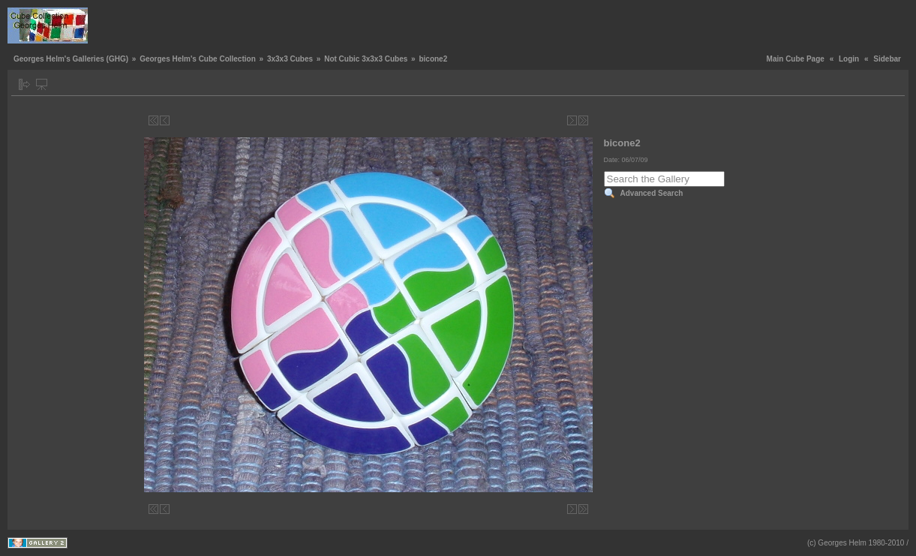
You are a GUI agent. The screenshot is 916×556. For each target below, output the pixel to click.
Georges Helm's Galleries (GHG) (71, 59)
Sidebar (887, 59)
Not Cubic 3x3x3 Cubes (365, 59)
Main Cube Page (795, 59)
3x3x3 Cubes (290, 59)
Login (849, 59)
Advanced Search (651, 193)
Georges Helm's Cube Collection (198, 59)
